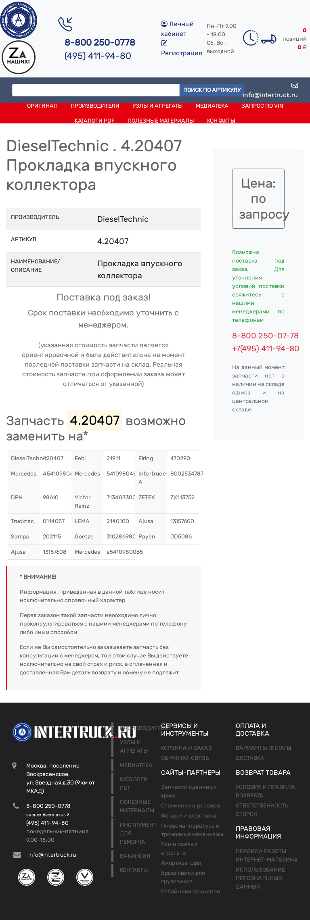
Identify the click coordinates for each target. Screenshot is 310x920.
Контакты (221, 120)
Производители (95, 105)
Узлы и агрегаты (157, 105)
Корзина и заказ (186, 748)
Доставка (250, 758)
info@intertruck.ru (270, 90)
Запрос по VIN (262, 105)
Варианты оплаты (263, 748)
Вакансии (135, 856)
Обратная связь (185, 758)
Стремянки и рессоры (190, 805)
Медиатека (212, 105)
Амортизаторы (181, 863)
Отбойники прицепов (190, 891)
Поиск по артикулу (212, 90)
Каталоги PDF (95, 120)
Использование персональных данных (260, 878)
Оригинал (42, 105)
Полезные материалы (161, 120)
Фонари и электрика (188, 815)
